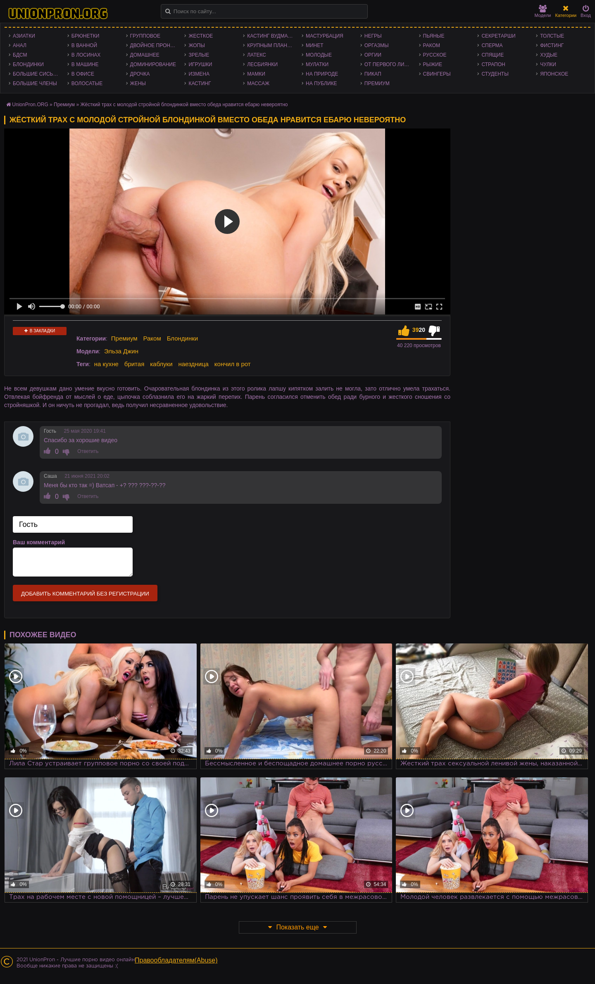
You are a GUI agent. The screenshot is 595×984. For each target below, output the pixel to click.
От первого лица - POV (389, 64)
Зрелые (198, 55)
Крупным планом (271, 45)
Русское (435, 55)
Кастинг (199, 83)
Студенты (494, 74)
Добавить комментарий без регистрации (85, 594)
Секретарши (498, 36)
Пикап (372, 74)
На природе (322, 74)
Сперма (491, 45)
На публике (321, 83)
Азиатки (24, 36)
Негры (373, 36)
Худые (548, 55)
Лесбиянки (262, 64)
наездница (193, 363)
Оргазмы (376, 45)
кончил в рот (232, 363)
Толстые (552, 36)
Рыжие (432, 64)
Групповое (145, 36)
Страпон (493, 64)
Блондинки (28, 64)
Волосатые (86, 83)
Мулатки (317, 64)
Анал (19, 45)
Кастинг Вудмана (271, 36)
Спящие (492, 55)
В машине (85, 64)
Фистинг (552, 45)
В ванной (84, 45)
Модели (543, 11)
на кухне (106, 363)
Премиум (377, 83)
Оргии (372, 55)
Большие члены (35, 83)
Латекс (256, 55)
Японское (554, 74)
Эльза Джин (121, 351)
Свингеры (437, 74)
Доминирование (153, 64)
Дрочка (140, 74)
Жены (138, 83)
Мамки (256, 74)
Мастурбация (324, 36)
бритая (134, 363)
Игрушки (200, 64)
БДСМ (20, 55)
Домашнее (144, 55)
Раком (431, 45)
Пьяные (434, 36)
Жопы (196, 45)
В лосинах (86, 55)
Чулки (548, 64)
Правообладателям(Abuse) (176, 960)
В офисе (82, 74)
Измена (198, 74)
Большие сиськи (36, 74)
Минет (315, 45)
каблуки (161, 363)
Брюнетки (85, 36)
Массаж (258, 83)
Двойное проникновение (155, 45)
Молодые (319, 55)
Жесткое (200, 36)
